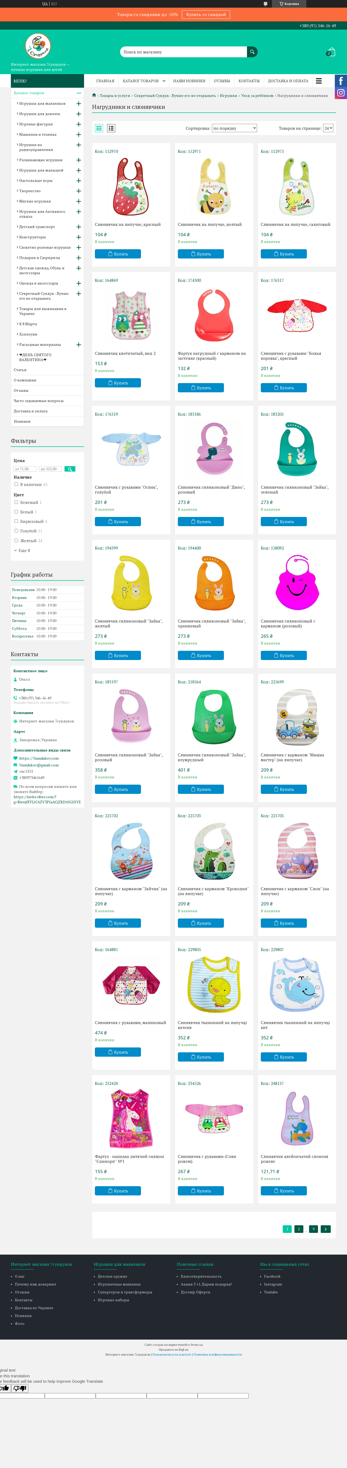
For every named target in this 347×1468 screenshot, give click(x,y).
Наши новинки (189, 80)
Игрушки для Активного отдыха (42, 214)
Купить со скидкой (206, 14)
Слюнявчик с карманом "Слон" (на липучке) (295, 891)
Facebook (272, 1276)
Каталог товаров (141, 80)
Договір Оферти (195, 1292)
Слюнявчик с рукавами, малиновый (130, 1022)
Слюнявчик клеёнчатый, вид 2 (125, 353)
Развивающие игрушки (41, 159)
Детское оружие (112, 1276)
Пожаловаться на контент (172, 1354)
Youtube (271, 1292)
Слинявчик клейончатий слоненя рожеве (294, 1159)
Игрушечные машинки (119, 1284)
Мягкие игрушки (35, 201)
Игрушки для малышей (41, 170)
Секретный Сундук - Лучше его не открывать (175, 95)
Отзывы (222, 80)
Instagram (273, 1284)
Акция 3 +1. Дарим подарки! (206, 1284)
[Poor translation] (19, 1388)
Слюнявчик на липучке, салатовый (295, 224)
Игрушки (228, 95)
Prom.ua (197, 1345)
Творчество (30, 190)
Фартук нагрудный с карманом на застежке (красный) (212, 356)
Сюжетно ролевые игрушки (45, 247)
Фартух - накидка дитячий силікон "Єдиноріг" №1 (129, 1159)
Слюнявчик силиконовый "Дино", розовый (211, 489)
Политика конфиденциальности (218, 1354)
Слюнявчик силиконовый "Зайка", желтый (128, 623)
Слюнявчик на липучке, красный (128, 224)
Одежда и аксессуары (38, 283)
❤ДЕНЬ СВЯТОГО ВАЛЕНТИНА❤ (35, 357)
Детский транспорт (37, 226)
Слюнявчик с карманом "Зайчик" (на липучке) (131, 891)
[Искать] (252, 49)
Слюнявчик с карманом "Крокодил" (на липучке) (213, 891)
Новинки (22, 421)
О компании (25, 380)
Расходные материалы (40, 344)
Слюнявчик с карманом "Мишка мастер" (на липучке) (292, 757)
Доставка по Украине (34, 1307)
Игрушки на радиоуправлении (36, 147)
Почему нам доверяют (35, 1284)
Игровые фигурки (36, 124)
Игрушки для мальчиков (42, 103)
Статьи (20, 369)
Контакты (249, 80)
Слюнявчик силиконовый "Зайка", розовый (128, 757)
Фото (19, 1323)
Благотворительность (201, 1276)
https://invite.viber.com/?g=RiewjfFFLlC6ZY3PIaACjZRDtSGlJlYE (47, 799)
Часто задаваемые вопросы (39, 400)
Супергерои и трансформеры (125, 1292)
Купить (121, 254)
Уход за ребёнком (257, 95)
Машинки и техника (37, 134)
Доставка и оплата (288, 80)
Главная (105, 80)
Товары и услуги (115, 95)
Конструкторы (32, 236)
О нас (20, 1276)
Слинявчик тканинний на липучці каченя (212, 1025)
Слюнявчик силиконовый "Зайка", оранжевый (211, 623)
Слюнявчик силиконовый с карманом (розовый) (288, 623)
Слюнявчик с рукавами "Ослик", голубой (126, 489)
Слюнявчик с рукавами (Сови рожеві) (207, 1159)
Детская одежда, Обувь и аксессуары (42, 270)
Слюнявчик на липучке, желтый (210, 224)
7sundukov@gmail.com (39, 765)
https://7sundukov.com (39, 758)
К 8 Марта (28, 323)
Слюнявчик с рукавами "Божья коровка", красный (291, 356)
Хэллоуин (28, 334)
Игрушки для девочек (39, 113)
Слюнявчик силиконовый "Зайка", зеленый (294, 489)
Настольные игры (36, 180)
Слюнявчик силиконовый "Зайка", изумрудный (211, 757)
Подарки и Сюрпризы (39, 257)
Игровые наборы (113, 1299)
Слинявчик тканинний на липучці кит (295, 1025)
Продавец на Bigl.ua (173, 1349)
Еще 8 (24, 550)
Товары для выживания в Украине (42, 311)
